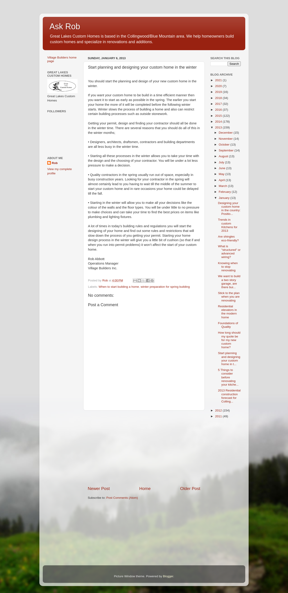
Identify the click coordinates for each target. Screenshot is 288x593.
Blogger (168, 576)
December (226, 132)
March (223, 186)
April (222, 180)
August (224, 156)
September (226, 150)
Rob (55, 163)
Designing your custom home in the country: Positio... (229, 208)
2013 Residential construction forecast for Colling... (229, 396)
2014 (219, 121)
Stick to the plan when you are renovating (229, 296)
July (222, 162)
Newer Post (99, 488)
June (222, 168)
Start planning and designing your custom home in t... (229, 358)
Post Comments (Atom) (122, 497)
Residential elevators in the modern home (227, 312)
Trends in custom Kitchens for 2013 (227, 225)
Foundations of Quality (228, 324)
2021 (219, 80)
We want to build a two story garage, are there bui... (229, 281)
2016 (219, 109)
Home (145, 488)
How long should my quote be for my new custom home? (229, 340)
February (225, 191)
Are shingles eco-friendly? (228, 238)
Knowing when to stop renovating (228, 266)
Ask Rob (65, 26)
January (224, 198)
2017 (219, 104)
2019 (219, 92)
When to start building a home (119, 286)
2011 (219, 416)
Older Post (190, 488)
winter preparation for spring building (165, 286)
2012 (219, 410)
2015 (219, 115)
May (222, 174)
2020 (219, 86)
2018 (219, 98)
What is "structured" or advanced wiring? (229, 252)
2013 (219, 127)
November (226, 138)
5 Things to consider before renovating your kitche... (228, 377)
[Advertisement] (144, 448)
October (224, 144)
